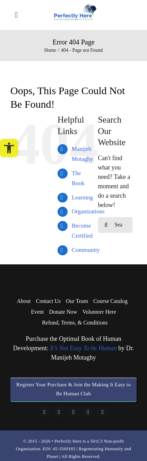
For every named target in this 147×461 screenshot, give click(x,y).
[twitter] (102, 412)
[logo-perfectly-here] (75, 7)
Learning (82, 197)
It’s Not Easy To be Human (83, 348)
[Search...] (115, 225)
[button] (9, 148)
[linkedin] (58, 412)
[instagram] (73, 412)
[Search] (106, 225)
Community (86, 250)
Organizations (88, 211)
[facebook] (44, 412)
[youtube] (88, 412)
